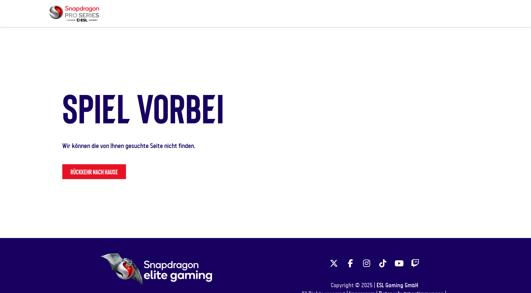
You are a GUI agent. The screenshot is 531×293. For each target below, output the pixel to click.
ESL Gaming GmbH (397, 285)
